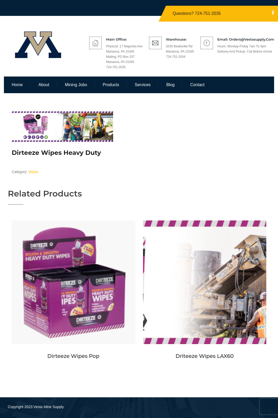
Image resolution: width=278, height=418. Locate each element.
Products (111, 85)
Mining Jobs (76, 85)
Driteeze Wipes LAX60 (205, 356)
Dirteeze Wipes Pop (73, 356)
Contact (197, 85)
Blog (170, 85)
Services (143, 85)
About (43, 85)
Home (17, 85)
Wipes (34, 172)
